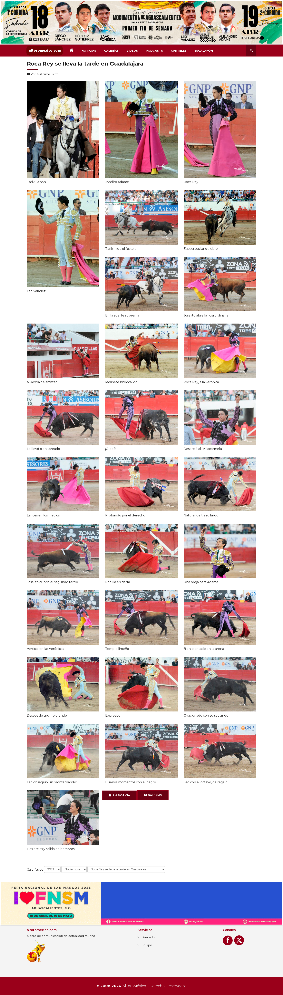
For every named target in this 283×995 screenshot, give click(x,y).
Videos (132, 50)
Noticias (89, 50)
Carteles (179, 50)
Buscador (149, 937)
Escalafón (203, 50)
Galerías (111, 50)
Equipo (147, 945)
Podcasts (154, 50)
